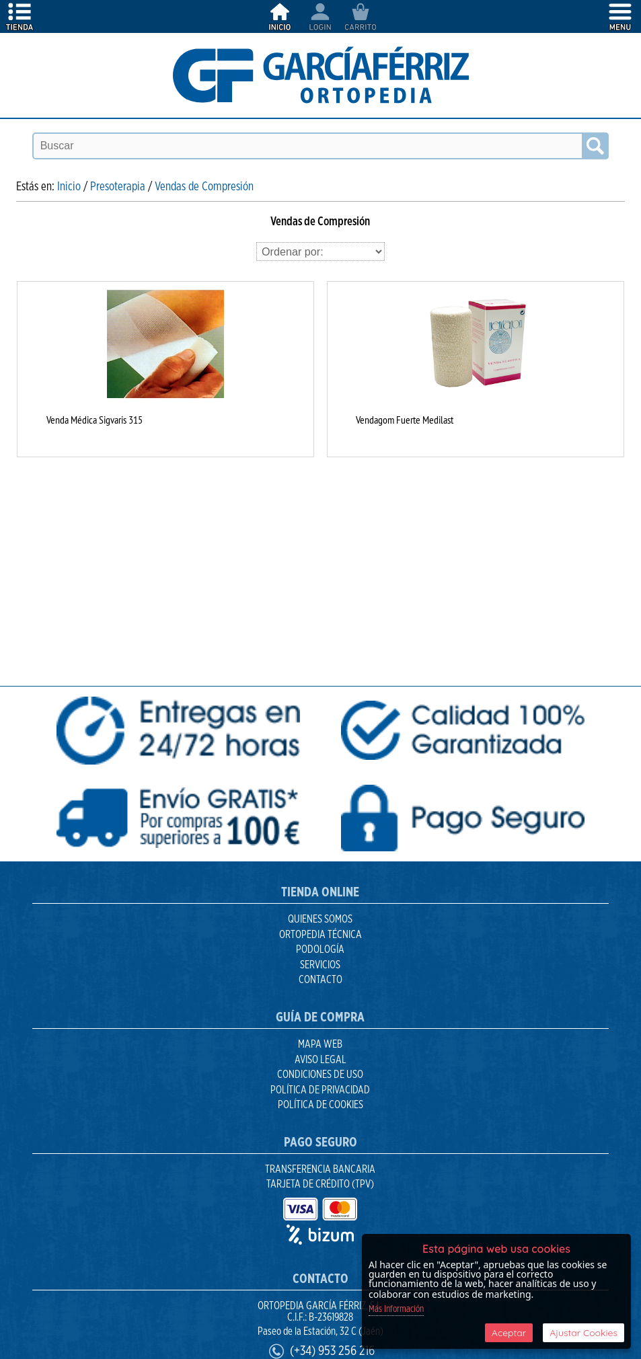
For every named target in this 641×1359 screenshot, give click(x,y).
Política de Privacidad (320, 1090)
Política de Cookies (320, 1104)
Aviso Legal (320, 1059)
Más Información (396, 1309)
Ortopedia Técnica (320, 934)
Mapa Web (320, 1044)
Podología (320, 949)
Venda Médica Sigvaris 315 (94, 419)
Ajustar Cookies (583, 1333)
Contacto (320, 979)
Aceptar (509, 1333)
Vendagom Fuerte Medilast (404, 419)
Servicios (320, 965)
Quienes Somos (320, 919)
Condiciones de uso (320, 1074)
